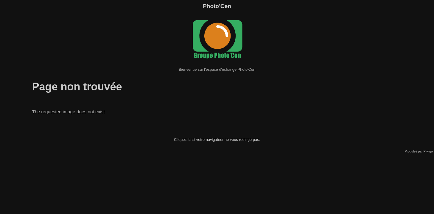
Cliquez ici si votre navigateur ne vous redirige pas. (217, 139)
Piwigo (428, 151)
